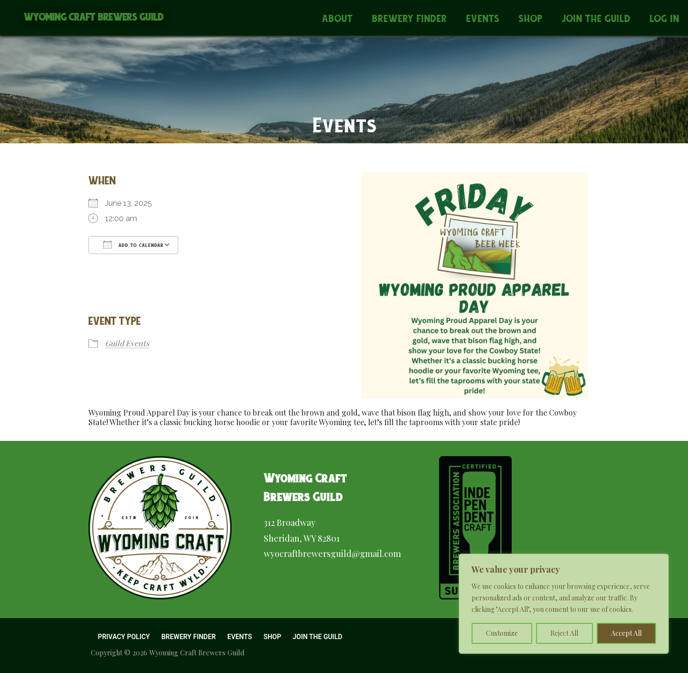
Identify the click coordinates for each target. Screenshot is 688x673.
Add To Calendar (133, 244)
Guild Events (127, 343)
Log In (664, 18)
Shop (531, 18)
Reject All (564, 633)
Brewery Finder (409, 18)
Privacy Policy (124, 637)
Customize (502, 633)
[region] (564, 604)
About (337, 18)
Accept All (626, 633)
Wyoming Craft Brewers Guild (94, 17)
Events (483, 18)
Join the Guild (596, 18)
